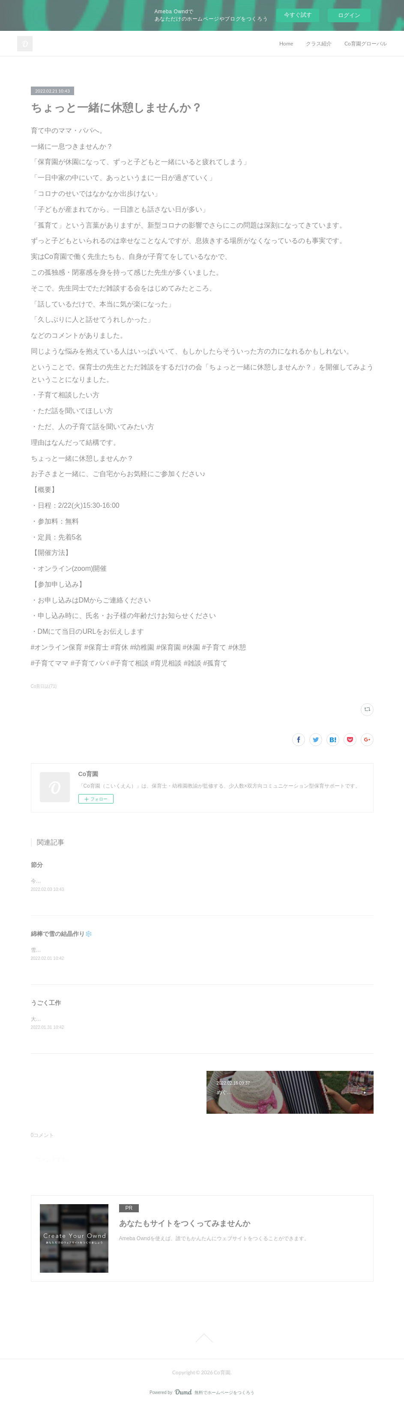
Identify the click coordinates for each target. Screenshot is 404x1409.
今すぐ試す (298, 15)
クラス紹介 (319, 43)
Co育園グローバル (365, 43)
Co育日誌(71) (44, 686)
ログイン (349, 15)
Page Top (202, 1339)
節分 (37, 864)
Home (286, 43)
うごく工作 (46, 1003)
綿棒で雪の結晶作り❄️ (61, 934)
